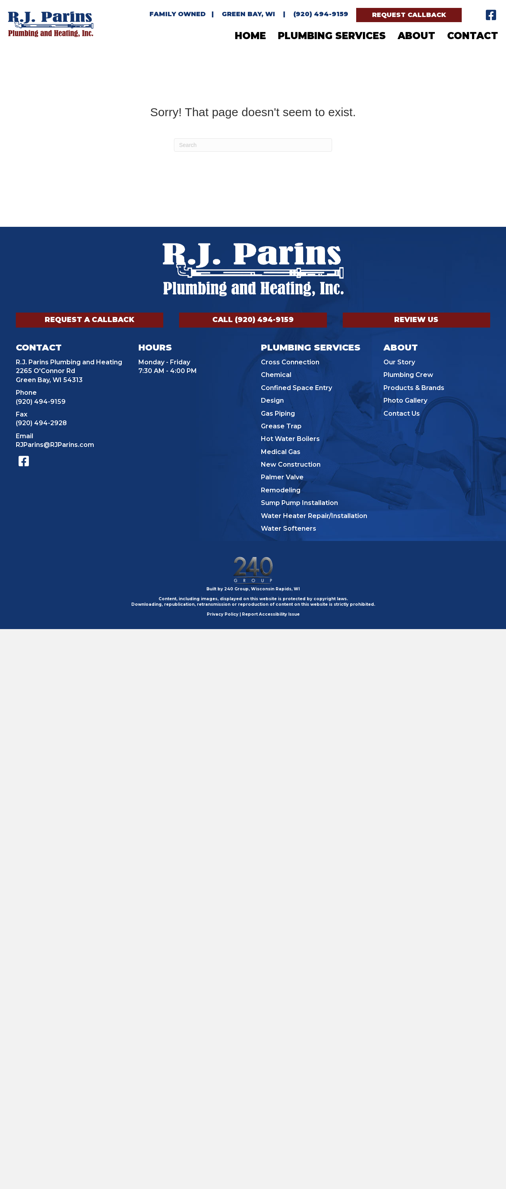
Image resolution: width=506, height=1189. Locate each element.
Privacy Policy (222, 614)
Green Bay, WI (248, 14)
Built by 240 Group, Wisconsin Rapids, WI (253, 589)
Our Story (399, 362)
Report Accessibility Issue (271, 614)
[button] (409, 15)
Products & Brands (413, 388)
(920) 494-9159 (320, 14)
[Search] (253, 145)
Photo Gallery (405, 400)
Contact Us (401, 413)
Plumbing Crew (408, 375)
